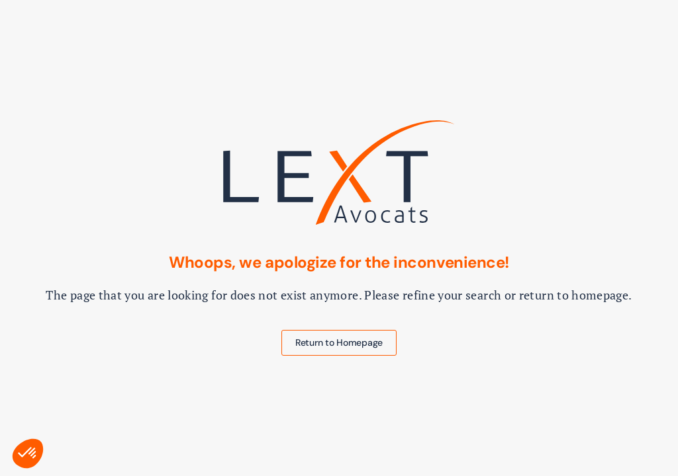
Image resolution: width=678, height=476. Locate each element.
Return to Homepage (339, 342)
